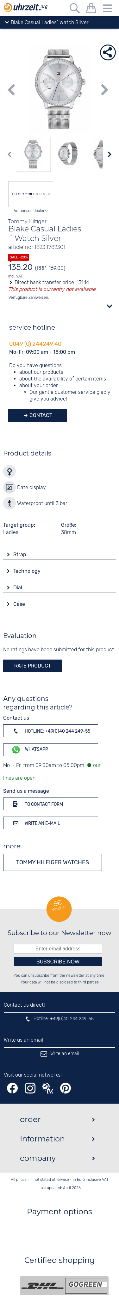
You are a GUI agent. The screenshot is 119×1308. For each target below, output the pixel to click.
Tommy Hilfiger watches (52, 862)
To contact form (37, 804)
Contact (40, 415)
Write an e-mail (35, 823)
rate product (32, 666)
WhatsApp (29, 750)
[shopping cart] (91, 9)
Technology (27, 571)
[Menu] (108, 9)
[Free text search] (75, 9)
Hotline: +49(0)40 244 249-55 (50, 731)
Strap (20, 554)
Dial (18, 588)
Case (19, 604)
